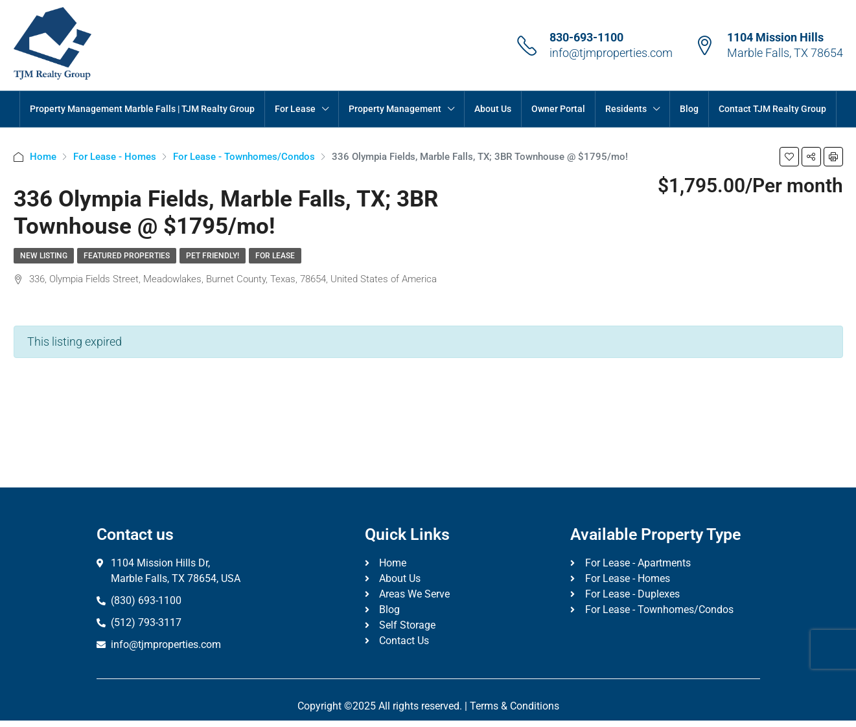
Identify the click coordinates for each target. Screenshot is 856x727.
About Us (492, 109)
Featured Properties (127, 255)
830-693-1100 (586, 37)
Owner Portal (558, 109)
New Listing (43, 255)
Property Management (395, 109)
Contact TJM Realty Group (772, 109)
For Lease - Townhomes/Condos (244, 156)
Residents (626, 109)
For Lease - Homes (114, 156)
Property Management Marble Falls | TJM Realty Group (142, 109)
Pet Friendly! (212, 255)
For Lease (295, 109)
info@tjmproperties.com (611, 53)
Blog (689, 109)
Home (43, 156)
